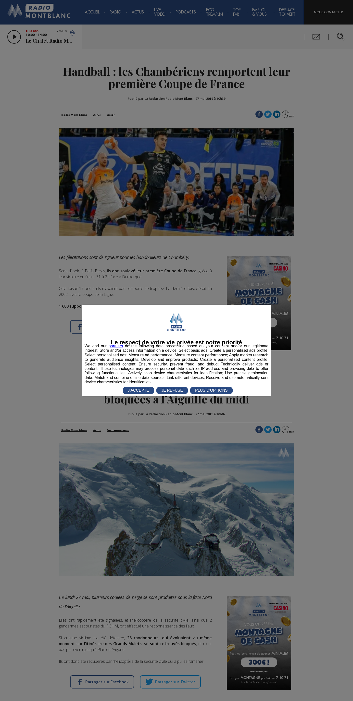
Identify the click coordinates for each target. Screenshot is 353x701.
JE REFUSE (172, 390)
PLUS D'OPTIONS (211, 390)
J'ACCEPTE (138, 390)
